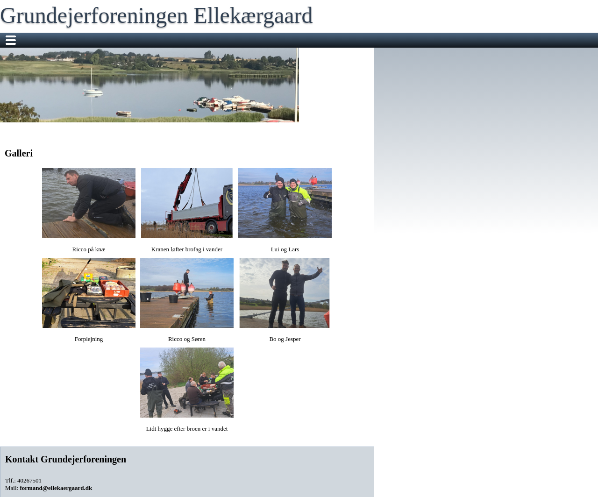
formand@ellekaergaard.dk (56, 487)
